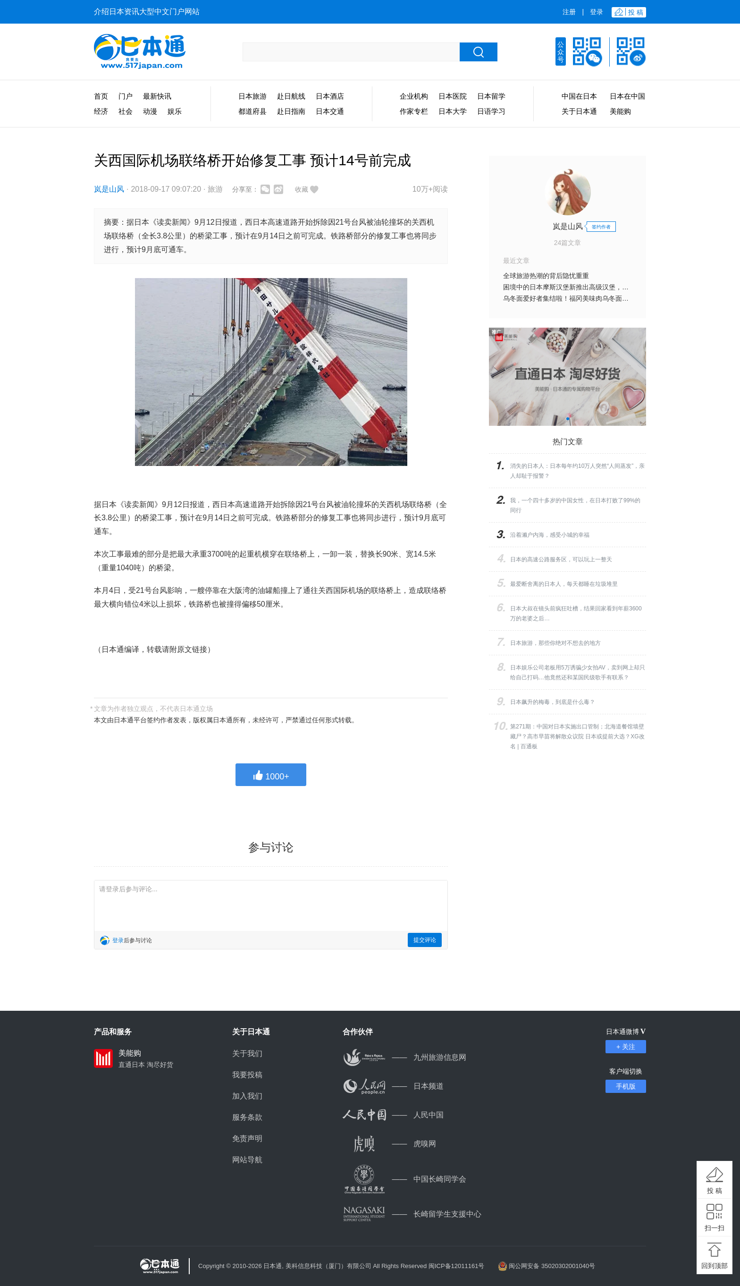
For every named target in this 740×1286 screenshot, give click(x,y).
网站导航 (247, 1160)
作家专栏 (414, 111)
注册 (569, 12)
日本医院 (452, 96)
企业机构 (414, 96)
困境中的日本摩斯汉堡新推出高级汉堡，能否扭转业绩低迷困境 (595, 287)
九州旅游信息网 (404, 1057)
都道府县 (252, 111)
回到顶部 (714, 1265)
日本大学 (452, 111)
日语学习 (491, 111)
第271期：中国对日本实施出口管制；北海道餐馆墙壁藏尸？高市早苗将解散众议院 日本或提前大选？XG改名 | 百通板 (577, 736)
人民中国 (393, 1115)
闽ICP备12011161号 (457, 1265)
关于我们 (247, 1053)
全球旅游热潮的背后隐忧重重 (546, 275)
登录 (596, 12)
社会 (125, 111)
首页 (101, 96)
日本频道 (393, 1086)
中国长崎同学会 (404, 1179)
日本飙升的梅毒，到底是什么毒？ (552, 702)
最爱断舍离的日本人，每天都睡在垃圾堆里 (564, 584)
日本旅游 (252, 96)
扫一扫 (714, 1228)
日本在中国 (627, 96)
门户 (125, 96)
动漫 (150, 111)
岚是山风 (109, 189)
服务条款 (247, 1117)
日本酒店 (330, 96)
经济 (101, 111)
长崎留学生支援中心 (412, 1214)
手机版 (626, 1086)
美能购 (620, 111)
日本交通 (330, 111)
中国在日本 (579, 96)
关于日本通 (579, 111)
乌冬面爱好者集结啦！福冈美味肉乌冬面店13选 (573, 298)
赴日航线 (291, 96)
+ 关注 (625, 1046)
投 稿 (714, 1190)
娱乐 (175, 111)
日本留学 (491, 96)
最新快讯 (157, 96)
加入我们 (247, 1096)
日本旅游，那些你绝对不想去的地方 (555, 643)
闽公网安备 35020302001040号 (552, 1265)
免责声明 (247, 1138)
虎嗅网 (389, 1144)
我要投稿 (247, 1075)
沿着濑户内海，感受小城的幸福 (549, 535)
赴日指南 (291, 111)
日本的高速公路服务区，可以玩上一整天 (561, 559)
